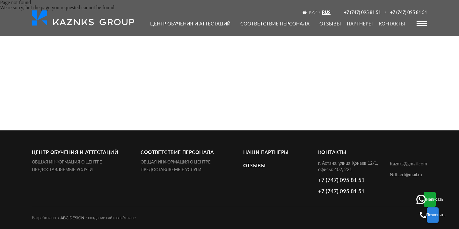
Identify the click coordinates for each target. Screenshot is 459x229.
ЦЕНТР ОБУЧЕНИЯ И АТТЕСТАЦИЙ (190, 23)
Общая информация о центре (67, 162)
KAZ (313, 12)
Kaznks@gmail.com (408, 163)
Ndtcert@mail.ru (406, 174)
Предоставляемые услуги (62, 170)
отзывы (330, 23)
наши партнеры (266, 152)
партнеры (360, 23)
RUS (326, 12)
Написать (445, 196)
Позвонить (445, 215)
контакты (392, 23)
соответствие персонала (275, 23)
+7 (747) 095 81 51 (362, 12)
